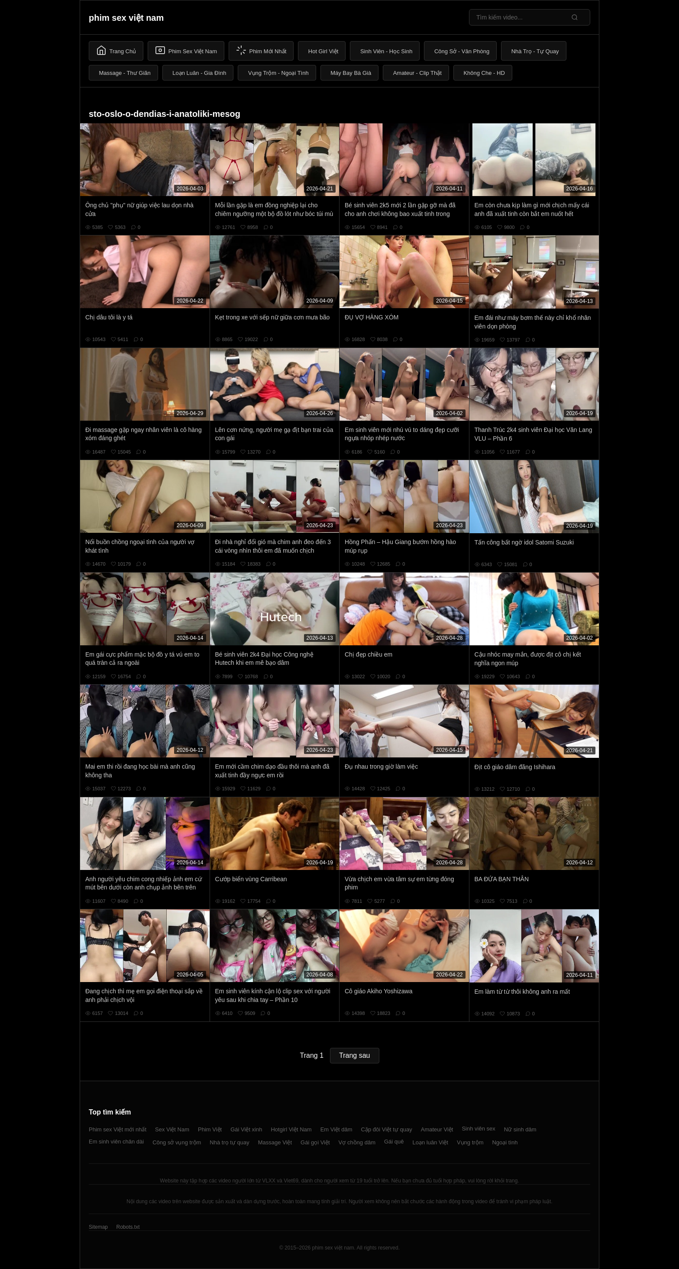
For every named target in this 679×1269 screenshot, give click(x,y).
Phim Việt (210, 1129)
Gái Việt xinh (246, 1129)
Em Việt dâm (336, 1129)
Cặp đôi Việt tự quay (386, 1129)
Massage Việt (275, 1142)
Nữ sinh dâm (520, 1129)
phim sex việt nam (126, 18)
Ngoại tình (504, 1142)
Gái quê (394, 1141)
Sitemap (98, 1227)
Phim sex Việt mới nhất (117, 1129)
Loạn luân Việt (430, 1142)
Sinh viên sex (478, 1128)
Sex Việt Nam (172, 1129)
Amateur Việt (437, 1129)
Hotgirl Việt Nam (291, 1129)
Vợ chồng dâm (357, 1142)
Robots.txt (127, 1227)
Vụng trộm (470, 1142)
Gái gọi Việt (315, 1142)
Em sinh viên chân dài (116, 1141)
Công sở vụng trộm (176, 1142)
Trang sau (354, 1055)
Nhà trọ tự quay (229, 1142)
